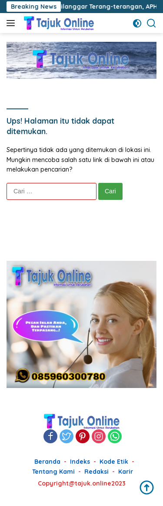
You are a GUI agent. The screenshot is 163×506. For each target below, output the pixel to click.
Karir (125, 472)
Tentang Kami (53, 472)
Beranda (47, 462)
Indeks (80, 462)
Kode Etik (114, 462)
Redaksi (96, 472)
